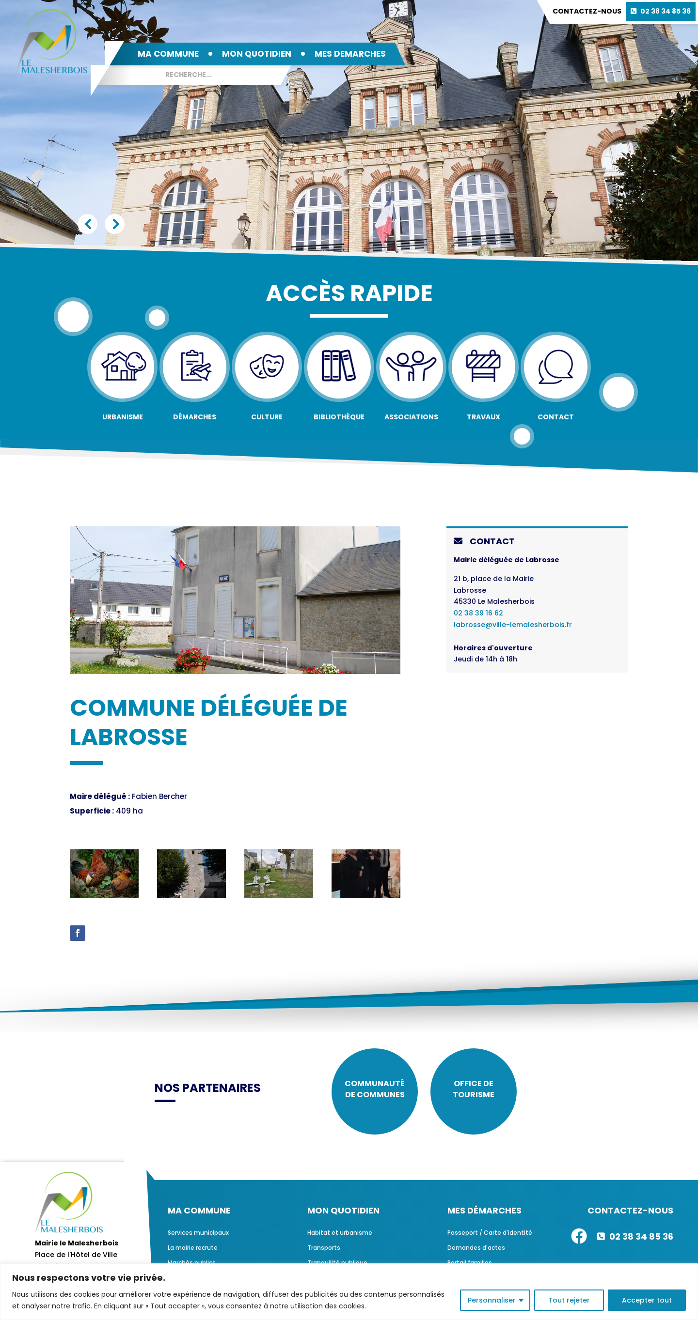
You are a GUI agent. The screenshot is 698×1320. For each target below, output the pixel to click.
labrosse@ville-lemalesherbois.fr (513, 624)
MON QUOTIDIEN (256, 54)
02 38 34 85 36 (665, 11)
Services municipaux (198, 1236)
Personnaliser (492, 1300)
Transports (323, 1251)
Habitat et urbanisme (339, 1236)
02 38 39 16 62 (478, 613)
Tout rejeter (569, 1300)
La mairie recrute (193, 1251)
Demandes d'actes (476, 1251)
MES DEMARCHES (350, 54)
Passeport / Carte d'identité (489, 1236)
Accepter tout (647, 1300)
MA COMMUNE (168, 54)
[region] (349, 1291)
